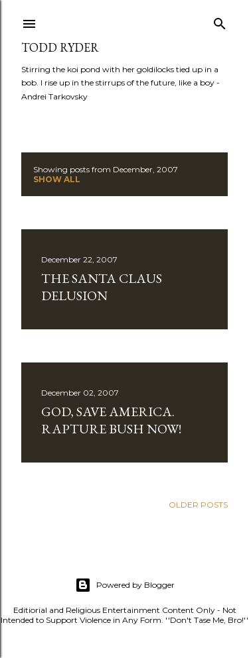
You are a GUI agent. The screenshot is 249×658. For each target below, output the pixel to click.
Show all (56, 179)
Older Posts (198, 505)
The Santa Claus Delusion (101, 287)
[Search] (220, 21)
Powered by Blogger (125, 585)
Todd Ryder (60, 47)
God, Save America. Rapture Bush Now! (111, 420)
